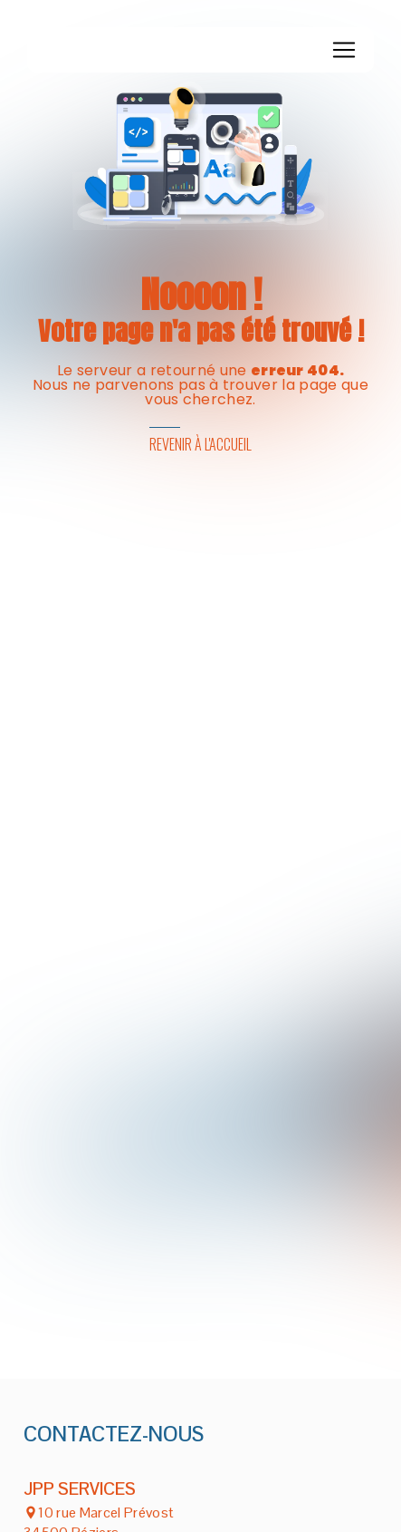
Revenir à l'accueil (200, 444)
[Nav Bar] (344, 50)
